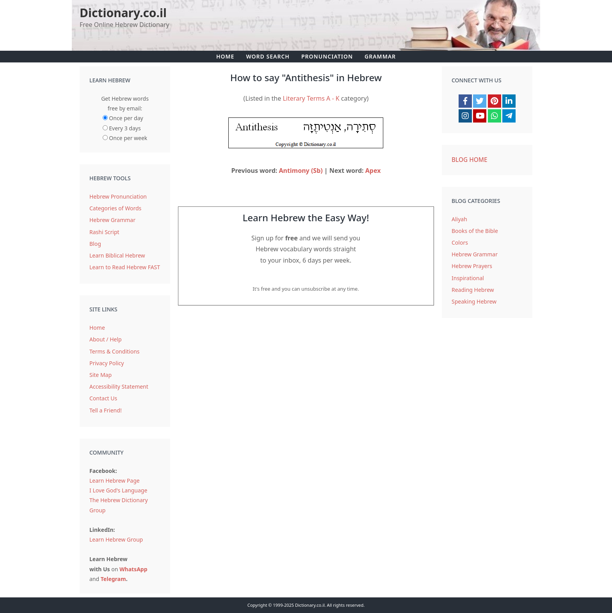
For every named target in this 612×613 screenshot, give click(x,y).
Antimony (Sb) (300, 170)
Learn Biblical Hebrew (117, 255)
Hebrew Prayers (472, 266)
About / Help (105, 339)
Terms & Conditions (114, 351)
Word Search (268, 56)
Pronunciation (327, 56)
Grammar (380, 56)
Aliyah (459, 219)
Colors (460, 242)
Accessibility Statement (118, 386)
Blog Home (469, 160)
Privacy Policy (106, 363)
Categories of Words (115, 208)
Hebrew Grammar (112, 220)
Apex (373, 170)
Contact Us (103, 398)
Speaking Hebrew (474, 301)
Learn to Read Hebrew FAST (124, 267)
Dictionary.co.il (123, 13)
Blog (95, 243)
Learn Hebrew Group (116, 539)
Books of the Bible (475, 231)
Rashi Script (104, 232)
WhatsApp (133, 569)
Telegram (113, 579)
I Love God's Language (118, 490)
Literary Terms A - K (311, 98)
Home (225, 56)
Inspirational (468, 278)
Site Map (100, 374)
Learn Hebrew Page (114, 480)
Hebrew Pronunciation (118, 196)
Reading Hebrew (473, 289)
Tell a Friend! (105, 410)
